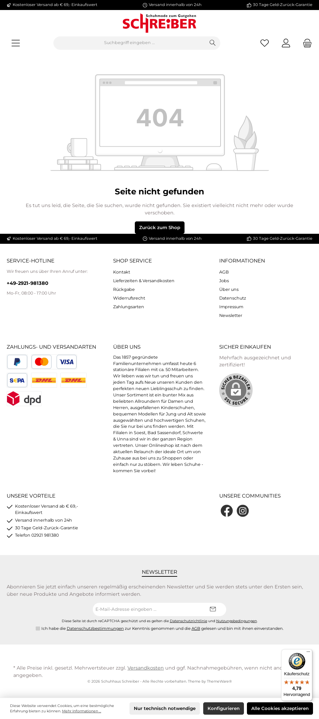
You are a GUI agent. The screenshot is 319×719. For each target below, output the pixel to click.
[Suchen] (212, 43)
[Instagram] (242, 510)
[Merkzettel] (265, 43)
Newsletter (230, 315)
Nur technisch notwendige (165, 708)
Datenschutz (232, 298)
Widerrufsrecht (129, 298)
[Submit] (213, 609)
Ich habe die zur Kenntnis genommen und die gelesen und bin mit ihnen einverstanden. (162, 629)
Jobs (224, 280)
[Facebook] (226, 510)
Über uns (229, 289)
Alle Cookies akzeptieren (280, 708)
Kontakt (121, 272)
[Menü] (16, 43)
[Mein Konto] (286, 43)
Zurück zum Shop (159, 227)
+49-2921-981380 (27, 283)
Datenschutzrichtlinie (188, 621)
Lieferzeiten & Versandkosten (144, 280)
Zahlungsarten (128, 306)
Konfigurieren (224, 708)
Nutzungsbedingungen (236, 621)
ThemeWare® (219, 681)
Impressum (231, 306)
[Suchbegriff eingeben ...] (129, 43)
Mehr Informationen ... (81, 711)
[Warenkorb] (305, 43)
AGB (224, 272)
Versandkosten (145, 668)
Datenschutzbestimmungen (95, 628)
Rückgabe (124, 289)
